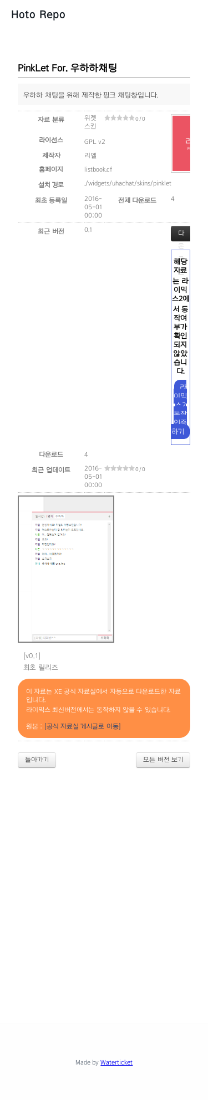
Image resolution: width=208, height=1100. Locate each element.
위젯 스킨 (90, 122)
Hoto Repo (38, 14)
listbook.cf (98, 169)
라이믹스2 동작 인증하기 (179, 409)
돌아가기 (37, 759)
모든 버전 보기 (163, 759)
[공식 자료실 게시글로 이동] (82, 726)
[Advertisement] (104, 886)
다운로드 (181, 235)
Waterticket (116, 1062)
